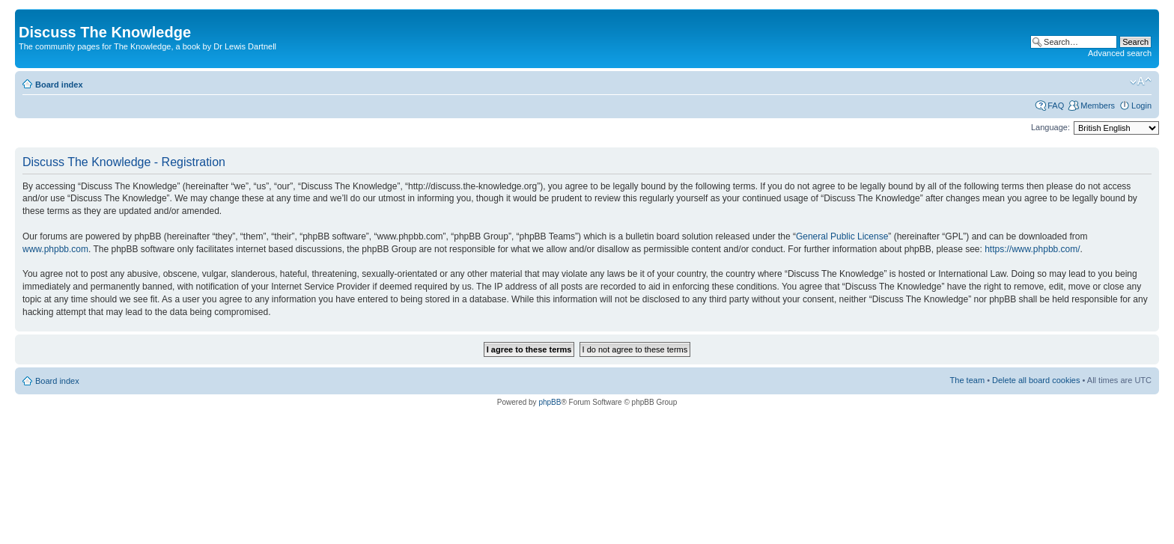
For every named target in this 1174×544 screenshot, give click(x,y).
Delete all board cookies (1036, 380)
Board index (59, 84)
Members (1097, 105)
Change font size (1141, 81)
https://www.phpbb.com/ (1032, 249)
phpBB (549, 402)
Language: (1050, 127)
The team (967, 380)
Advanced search (1120, 53)
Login (1141, 105)
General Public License (842, 236)
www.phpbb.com (55, 249)
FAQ (1055, 105)
